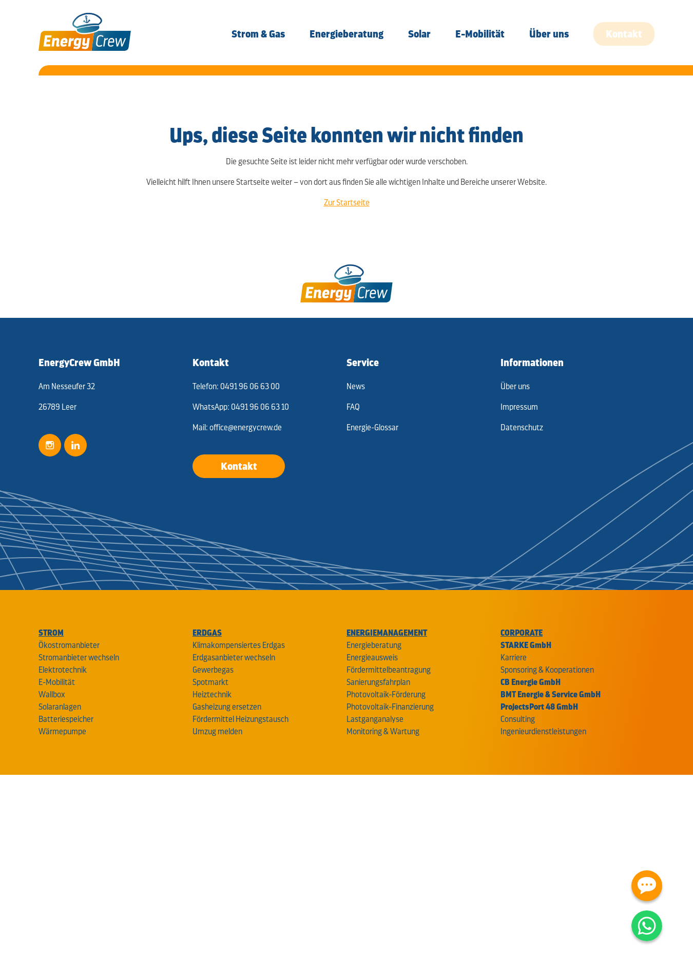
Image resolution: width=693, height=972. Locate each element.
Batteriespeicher (65, 719)
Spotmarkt (210, 682)
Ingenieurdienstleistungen (543, 731)
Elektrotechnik (62, 670)
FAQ (353, 407)
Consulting (517, 719)
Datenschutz (521, 427)
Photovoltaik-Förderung (386, 694)
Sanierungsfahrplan (378, 682)
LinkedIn (75, 445)
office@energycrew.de (245, 427)
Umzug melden (217, 731)
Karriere (513, 657)
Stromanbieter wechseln (78, 657)
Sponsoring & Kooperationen (547, 670)
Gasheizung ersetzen (226, 707)
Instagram (49, 445)
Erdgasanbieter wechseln (233, 657)
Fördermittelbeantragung (388, 670)
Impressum (519, 407)
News (355, 386)
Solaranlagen (59, 707)
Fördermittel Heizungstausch (240, 719)
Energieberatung (373, 645)
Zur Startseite (347, 202)
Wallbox (51, 694)
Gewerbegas (213, 670)
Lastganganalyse (374, 719)
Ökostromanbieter (69, 645)
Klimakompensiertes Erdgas (238, 645)
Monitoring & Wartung (382, 731)
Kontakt (239, 466)
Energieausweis (372, 657)
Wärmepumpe (62, 731)
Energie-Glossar (372, 427)
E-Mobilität (56, 682)
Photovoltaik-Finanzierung (390, 707)
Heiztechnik (212, 694)
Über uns (515, 386)
